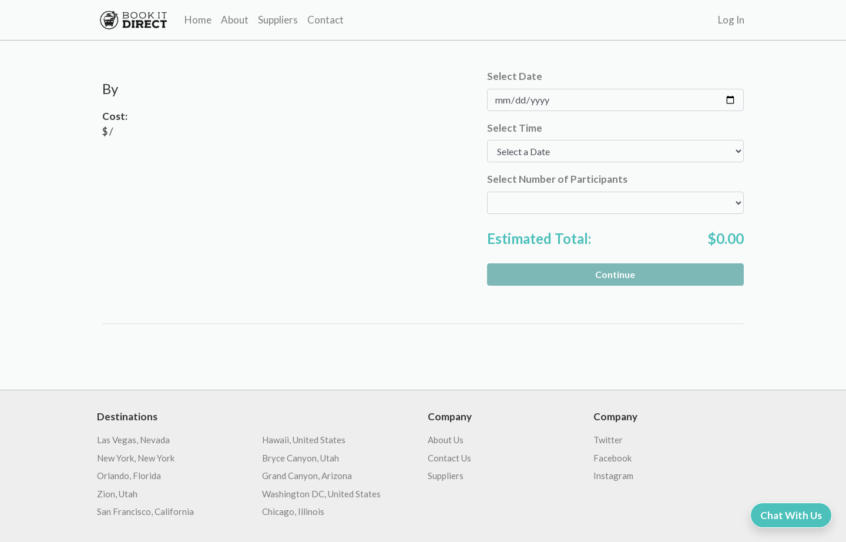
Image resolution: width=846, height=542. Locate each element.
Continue (615, 274)
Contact (325, 20)
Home (198, 20)
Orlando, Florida (129, 475)
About (235, 20)
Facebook (612, 458)
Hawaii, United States (303, 439)
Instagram (613, 475)
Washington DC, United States (321, 494)
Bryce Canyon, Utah (300, 458)
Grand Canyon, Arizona (307, 475)
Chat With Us (791, 515)
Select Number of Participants (557, 179)
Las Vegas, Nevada (133, 439)
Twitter (608, 439)
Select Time (514, 128)
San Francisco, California (145, 511)
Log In (731, 20)
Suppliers (278, 20)
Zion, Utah (117, 494)
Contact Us (449, 458)
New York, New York (135, 458)
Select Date (514, 76)
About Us (446, 439)
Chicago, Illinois (293, 511)
